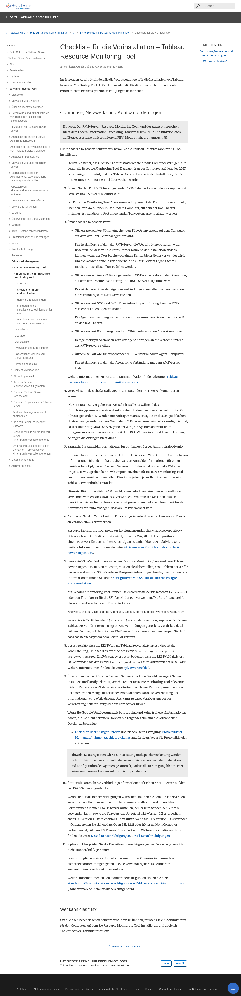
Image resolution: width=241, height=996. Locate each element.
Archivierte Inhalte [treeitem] (21, 465)
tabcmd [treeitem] (15, 243)
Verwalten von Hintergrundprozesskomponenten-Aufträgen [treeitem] (29, 190)
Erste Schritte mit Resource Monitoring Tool (105, 32)
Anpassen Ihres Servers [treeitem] (24, 156)
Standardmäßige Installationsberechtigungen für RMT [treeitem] (34, 309)
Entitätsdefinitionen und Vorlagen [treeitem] (29, 237)
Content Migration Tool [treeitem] (26, 369)
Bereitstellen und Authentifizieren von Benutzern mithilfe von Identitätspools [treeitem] (29, 117)
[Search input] (219, 5)
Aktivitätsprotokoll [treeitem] (23, 376)
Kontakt (149, 989)
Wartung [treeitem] (15, 224)
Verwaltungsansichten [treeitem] (23, 206)
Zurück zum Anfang (124, 946)
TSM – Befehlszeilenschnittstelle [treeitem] (29, 230)
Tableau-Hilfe (16, 32)
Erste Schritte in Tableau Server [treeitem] (27, 52)
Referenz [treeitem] (16, 255)
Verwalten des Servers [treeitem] (22, 88)
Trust (136, 989)
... (73, 32)
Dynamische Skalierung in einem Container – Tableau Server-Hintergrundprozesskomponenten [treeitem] (32, 449)
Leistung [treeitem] (15, 212)
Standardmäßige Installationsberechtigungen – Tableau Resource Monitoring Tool (125, 883)
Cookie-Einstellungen (170, 989)
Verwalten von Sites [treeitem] (20, 82)
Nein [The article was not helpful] (180, 963)
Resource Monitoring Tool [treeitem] (29, 267)
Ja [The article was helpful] (166, 963)
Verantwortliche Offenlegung (113, 989)
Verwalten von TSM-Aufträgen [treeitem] (28, 200)
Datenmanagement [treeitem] (22, 459)
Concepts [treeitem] (22, 283)
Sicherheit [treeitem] (16, 94)
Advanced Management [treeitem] (25, 261)
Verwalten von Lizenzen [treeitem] (24, 100)
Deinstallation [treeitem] (22, 341)
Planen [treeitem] (12, 64)
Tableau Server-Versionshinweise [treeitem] (27, 58)
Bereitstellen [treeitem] (16, 70)
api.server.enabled (136, 668)
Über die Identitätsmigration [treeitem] (26, 106)
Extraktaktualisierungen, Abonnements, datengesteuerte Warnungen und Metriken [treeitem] (28, 176)
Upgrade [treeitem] (20, 335)
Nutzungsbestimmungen (47, 989)
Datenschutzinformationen (79, 989)
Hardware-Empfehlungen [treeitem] (31, 299)
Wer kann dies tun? (215, 61)
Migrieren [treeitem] (14, 76)
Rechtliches (22, 989)
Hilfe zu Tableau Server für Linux (49, 32)
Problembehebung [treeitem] (21, 249)
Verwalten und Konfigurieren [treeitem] (31, 347)
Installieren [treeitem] (22, 329)
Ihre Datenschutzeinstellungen (203, 989)
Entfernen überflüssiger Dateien (97, 732)
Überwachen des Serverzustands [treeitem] (30, 218)
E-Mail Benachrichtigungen (110, 836)
